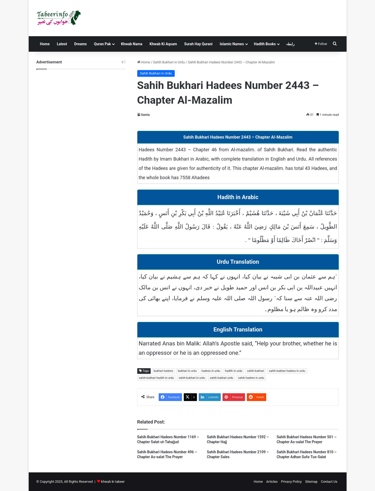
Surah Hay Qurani (198, 44)
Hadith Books (265, 44)
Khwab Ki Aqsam (163, 44)
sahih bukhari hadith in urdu (156, 378)
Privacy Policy (291, 482)
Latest (62, 44)
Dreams (80, 44)
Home (45, 44)
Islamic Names (232, 44)
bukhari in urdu (187, 371)
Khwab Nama (131, 44)
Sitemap (311, 482)
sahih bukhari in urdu (192, 378)
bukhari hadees (163, 371)
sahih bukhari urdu (221, 378)
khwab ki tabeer (113, 482)
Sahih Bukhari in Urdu (169, 62)
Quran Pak (102, 44)
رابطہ (290, 44)
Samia (145, 115)
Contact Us (329, 482)
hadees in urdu (211, 371)
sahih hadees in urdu (251, 378)
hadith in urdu (233, 371)
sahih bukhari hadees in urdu (287, 371)
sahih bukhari (255, 371)
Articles (272, 482)
